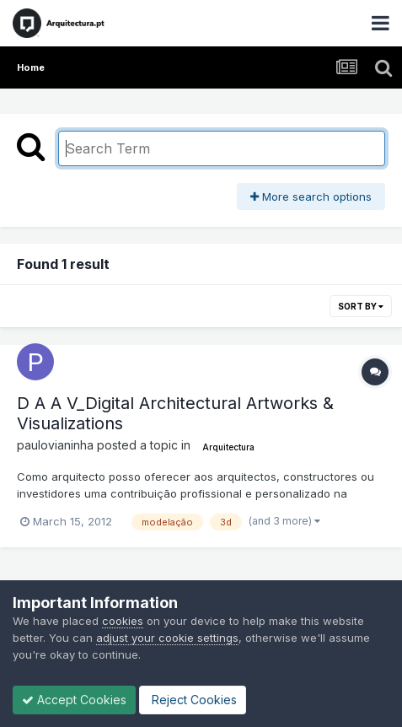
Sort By (360, 306)
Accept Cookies (74, 699)
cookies (122, 620)
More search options (311, 196)
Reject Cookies (192, 699)
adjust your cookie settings (167, 637)
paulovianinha (55, 445)
